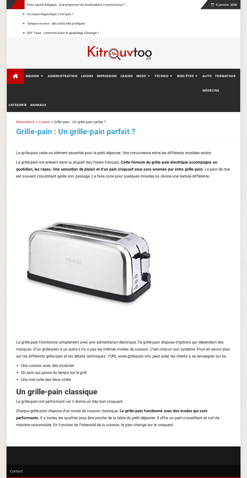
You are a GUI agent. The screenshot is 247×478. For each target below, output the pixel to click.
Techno (161, 76)
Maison (32, 76)
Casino (126, 76)
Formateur (225, 76)
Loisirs (87, 76)
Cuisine (44, 122)
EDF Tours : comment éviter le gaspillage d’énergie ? (63, 33)
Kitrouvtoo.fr (25, 122)
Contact (16, 471)
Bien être (185, 76)
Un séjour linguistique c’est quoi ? (50, 14)
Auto (207, 76)
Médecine (210, 90)
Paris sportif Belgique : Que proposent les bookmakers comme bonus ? (76, 5)
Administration (62, 76)
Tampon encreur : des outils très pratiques (56, 23)
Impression (107, 76)
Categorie (17, 105)
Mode (141, 76)
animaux (38, 105)
